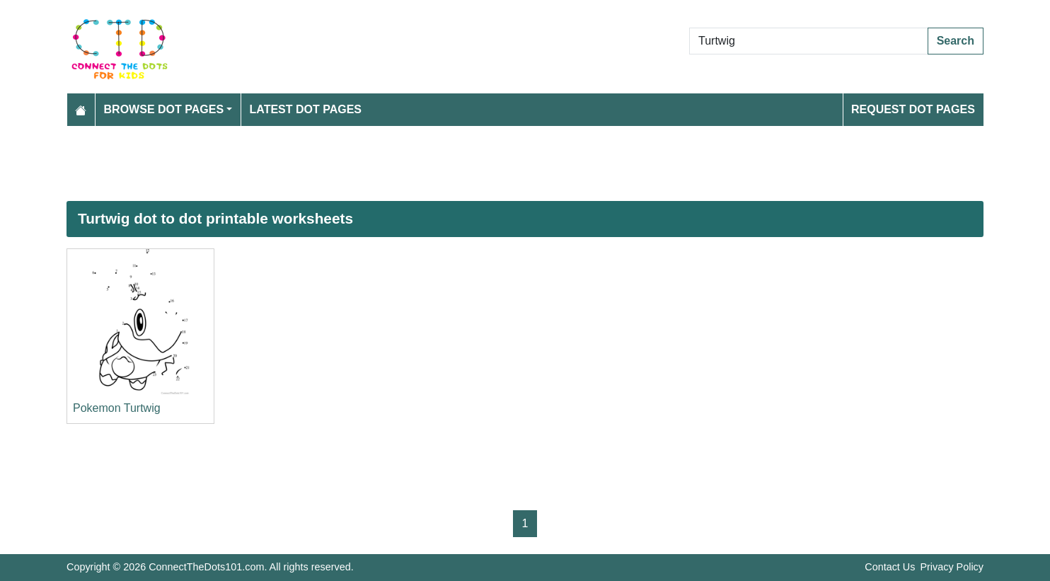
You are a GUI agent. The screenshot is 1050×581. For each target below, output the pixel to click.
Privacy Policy (951, 567)
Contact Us (890, 567)
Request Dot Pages (913, 109)
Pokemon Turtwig (117, 408)
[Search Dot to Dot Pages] (808, 41)
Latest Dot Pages (306, 109)
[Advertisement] (491, 163)
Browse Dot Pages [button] (164, 109)
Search (955, 41)
